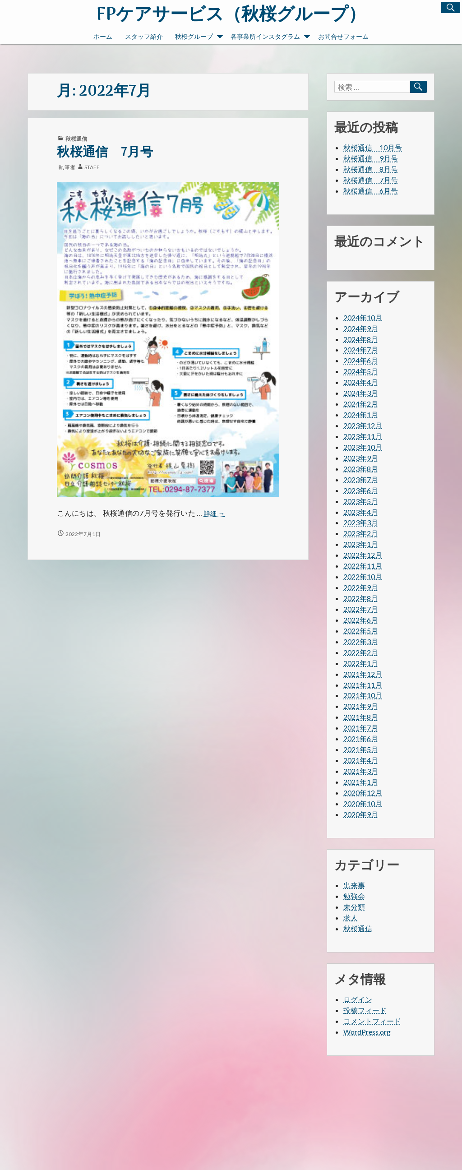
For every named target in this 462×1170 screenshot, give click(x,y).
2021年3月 (360, 771)
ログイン (357, 999)
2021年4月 (360, 760)
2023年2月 (360, 533)
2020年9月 (360, 814)
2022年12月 (362, 554)
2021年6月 (360, 738)
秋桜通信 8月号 (370, 169)
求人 (350, 917)
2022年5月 (360, 630)
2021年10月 (362, 695)
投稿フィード (365, 1010)
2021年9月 (360, 706)
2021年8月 (360, 716)
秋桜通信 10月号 (372, 147)
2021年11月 (362, 684)
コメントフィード (372, 1021)
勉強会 (354, 896)
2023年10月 (362, 447)
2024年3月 (360, 392)
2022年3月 (360, 641)
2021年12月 (362, 674)
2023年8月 (360, 468)
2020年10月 (362, 803)
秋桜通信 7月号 (105, 153)
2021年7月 (360, 727)
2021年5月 (360, 749)
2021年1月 (360, 781)
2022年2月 (360, 652)
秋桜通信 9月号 (370, 158)
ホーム (102, 36)
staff (92, 167)
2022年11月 (362, 565)
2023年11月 (362, 436)
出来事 (354, 885)
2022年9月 (360, 587)
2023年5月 (360, 501)
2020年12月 (362, 792)
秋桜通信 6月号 (370, 190)
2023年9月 (360, 457)
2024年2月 (360, 403)
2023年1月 (360, 544)
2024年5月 (360, 371)
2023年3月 (360, 522)
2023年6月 (360, 490)
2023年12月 (362, 425)
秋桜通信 (76, 138)
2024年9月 (360, 328)
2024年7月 (360, 349)
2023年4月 (360, 512)
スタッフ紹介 (144, 36)
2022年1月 (360, 663)
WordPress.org (367, 1031)
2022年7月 (360, 609)
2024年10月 (362, 317)
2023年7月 (360, 479)
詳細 (214, 513)
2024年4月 (360, 382)
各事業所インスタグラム (270, 37)
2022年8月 (360, 598)
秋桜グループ (199, 37)
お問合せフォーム (343, 36)
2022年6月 (360, 619)
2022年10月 (362, 576)
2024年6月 (360, 360)
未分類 (354, 906)
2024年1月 (360, 414)
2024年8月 (360, 339)
